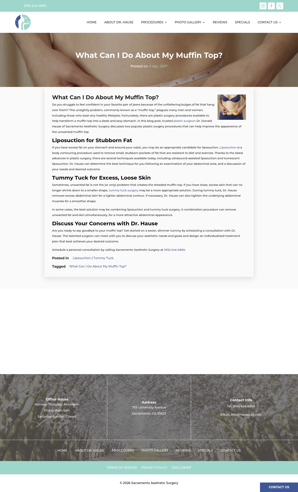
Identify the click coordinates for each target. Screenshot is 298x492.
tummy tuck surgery (123, 190)
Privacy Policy (154, 467)
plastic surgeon (185, 121)
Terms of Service (122, 467)
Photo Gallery (188, 22)
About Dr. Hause (118, 22)
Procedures (152, 22)
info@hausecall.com (246, 414)
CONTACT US (279, 487)
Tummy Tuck (103, 258)
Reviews (220, 22)
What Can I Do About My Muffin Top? (98, 266)
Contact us (268, 22)
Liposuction (228, 147)
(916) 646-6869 (174, 250)
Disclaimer (181, 467)
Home (92, 22)
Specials (242, 22)
